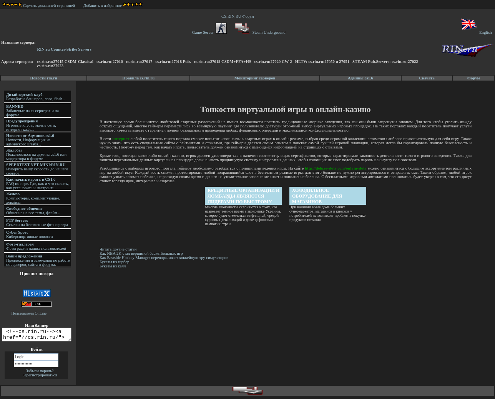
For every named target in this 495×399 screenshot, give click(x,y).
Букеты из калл (114, 266)
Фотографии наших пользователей (36, 246)
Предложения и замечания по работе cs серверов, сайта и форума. (38, 260)
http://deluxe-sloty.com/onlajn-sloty (336, 168)
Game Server (209, 32)
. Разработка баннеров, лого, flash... (35, 96)
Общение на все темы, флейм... (33, 210)
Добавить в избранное (102, 5)
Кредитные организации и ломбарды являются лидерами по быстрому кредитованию (244, 196)
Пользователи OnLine (29, 313)
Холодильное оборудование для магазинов (318, 196)
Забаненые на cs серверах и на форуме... (32, 110)
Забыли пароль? (39, 373)
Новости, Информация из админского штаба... (30, 140)
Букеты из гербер (116, 262)
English (476, 32)
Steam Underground (259, 32)
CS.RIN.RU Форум (238, 16)
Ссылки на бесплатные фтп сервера (37, 222)
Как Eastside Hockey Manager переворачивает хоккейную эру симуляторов (165, 258)
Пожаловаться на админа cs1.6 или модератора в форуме (36, 154)
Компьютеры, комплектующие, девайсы (33, 198)
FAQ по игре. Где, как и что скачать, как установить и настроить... (37, 183)
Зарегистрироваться (40, 377)
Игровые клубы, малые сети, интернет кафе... (31, 125)
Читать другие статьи (119, 249)
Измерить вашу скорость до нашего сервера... (37, 169)
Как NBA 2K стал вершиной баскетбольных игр (142, 253)
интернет (121, 139)
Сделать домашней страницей (38, 5)
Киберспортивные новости (29, 234)
